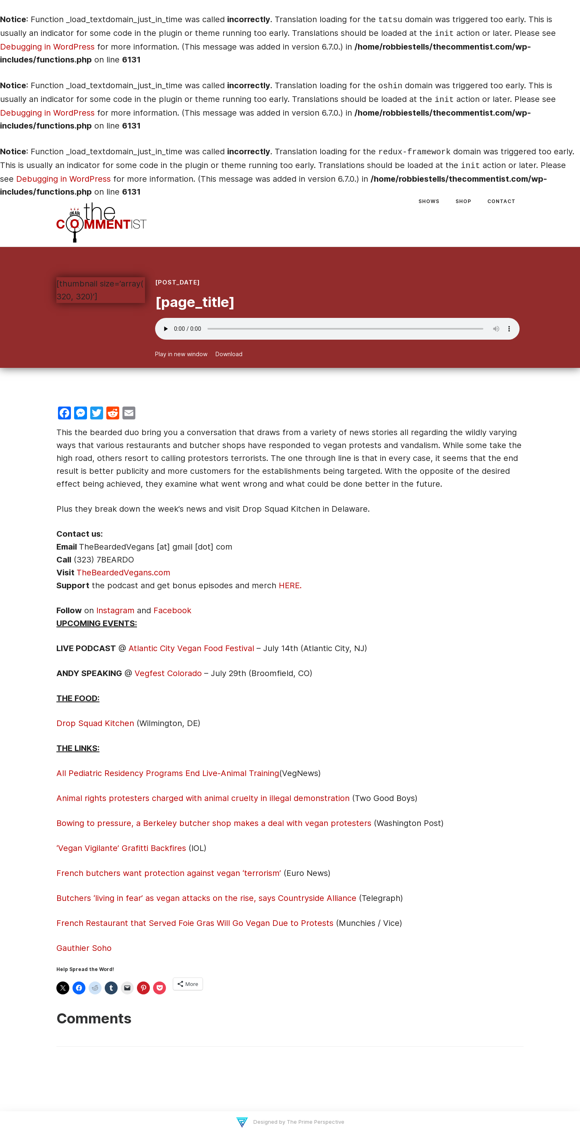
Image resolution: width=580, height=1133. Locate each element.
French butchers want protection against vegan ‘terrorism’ (170, 873)
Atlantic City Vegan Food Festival (192, 648)
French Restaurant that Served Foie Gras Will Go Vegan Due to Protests (196, 923)
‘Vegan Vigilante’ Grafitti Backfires (121, 848)
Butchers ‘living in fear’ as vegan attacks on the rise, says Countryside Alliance (206, 898)
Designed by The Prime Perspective (298, 1121)
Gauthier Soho (84, 948)
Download (228, 354)
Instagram (115, 610)
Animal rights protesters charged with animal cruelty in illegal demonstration (203, 798)
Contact (501, 201)
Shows (428, 201)
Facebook (172, 610)
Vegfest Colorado (168, 673)
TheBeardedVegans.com (123, 572)
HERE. (290, 585)
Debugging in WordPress (47, 47)
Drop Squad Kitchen (95, 723)
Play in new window (181, 354)
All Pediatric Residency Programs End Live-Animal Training (167, 773)
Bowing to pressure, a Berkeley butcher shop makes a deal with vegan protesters (213, 823)
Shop (463, 201)
